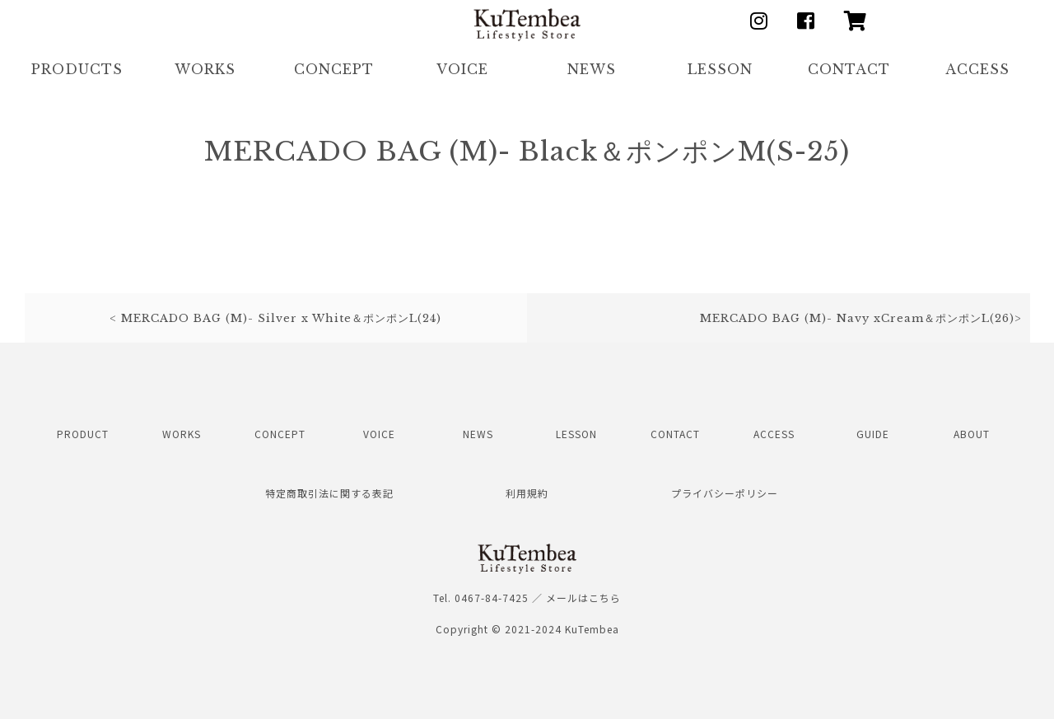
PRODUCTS (77, 69)
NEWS (591, 69)
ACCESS (977, 69)
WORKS (205, 69)
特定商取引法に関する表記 (329, 493)
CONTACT (849, 69)
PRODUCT (83, 434)
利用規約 (527, 493)
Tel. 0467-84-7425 (481, 598)
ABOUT (972, 434)
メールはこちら (583, 598)
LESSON (720, 69)
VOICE (462, 69)
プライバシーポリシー (724, 493)
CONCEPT (334, 69)
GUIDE (872, 434)
